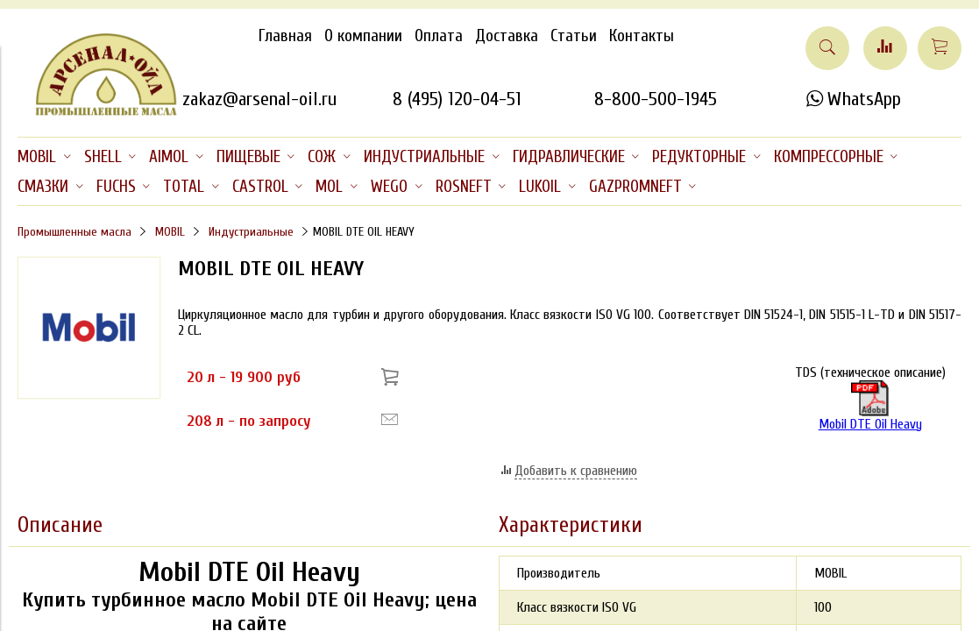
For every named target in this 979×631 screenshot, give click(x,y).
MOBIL (170, 231)
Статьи (573, 36)
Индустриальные (251, 231)
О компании (363, 36)
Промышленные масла (74, 231)
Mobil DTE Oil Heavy (870, 406)
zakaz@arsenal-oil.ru (259, 99)
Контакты (641, 36)
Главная (285, 36)
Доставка (506, 36)
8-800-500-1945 (655, 99)
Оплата (439, 36)
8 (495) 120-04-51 (457, 99)
